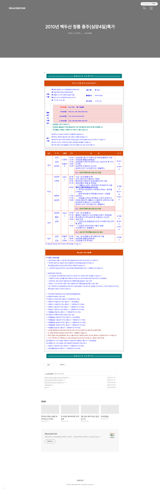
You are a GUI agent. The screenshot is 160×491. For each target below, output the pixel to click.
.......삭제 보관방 (49, 374)
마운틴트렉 (80, 480)
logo (46, 387)
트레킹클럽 (48, 385)
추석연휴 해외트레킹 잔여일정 (54, 380)
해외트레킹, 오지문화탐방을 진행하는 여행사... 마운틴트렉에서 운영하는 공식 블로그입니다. (72, 437)
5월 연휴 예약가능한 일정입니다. (54, 382)
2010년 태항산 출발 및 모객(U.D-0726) (56, 377)
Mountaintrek (17, 8)
